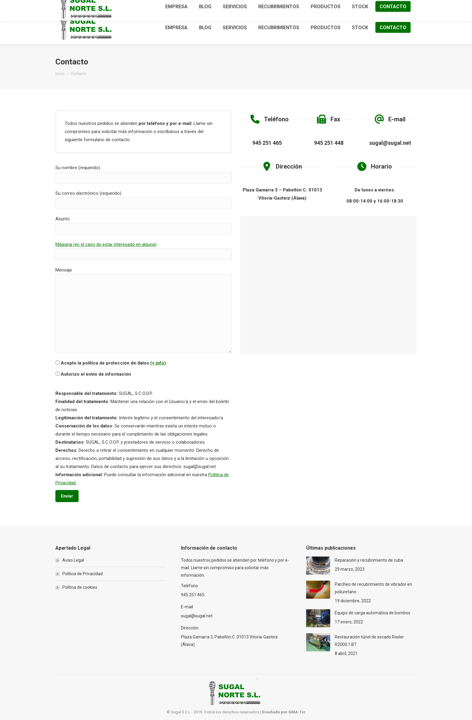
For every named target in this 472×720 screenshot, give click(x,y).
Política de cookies (79, 587)
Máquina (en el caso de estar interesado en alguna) (106, 244)
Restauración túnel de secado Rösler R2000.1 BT (369, 641)
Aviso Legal (73, 560)
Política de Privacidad (82, 573)
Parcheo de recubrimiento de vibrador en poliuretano (373, 588)
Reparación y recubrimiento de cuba (369, 560)
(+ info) (158, 363)
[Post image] (318, 566)
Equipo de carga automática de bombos (372, 612)
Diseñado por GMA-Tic (284, 712)
